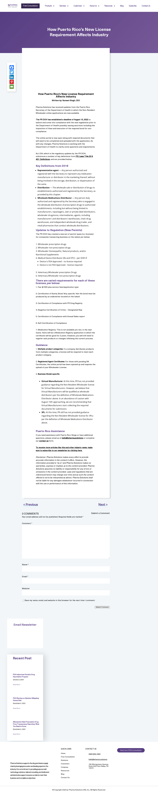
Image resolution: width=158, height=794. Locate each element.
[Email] (12, 86)
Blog (122, 6)
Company (64, 767)
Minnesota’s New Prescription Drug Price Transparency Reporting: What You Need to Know (26, 724)
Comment (27, 524)
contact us (44, 441)
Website (26, 589)
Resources (108, 6)
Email (25, 577)
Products (48, 6)
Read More (16, 684)
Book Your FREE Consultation (130, 750)
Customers (78, 6)
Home (63, 753)
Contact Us (146, 6)
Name (25, 565)
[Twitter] (12, 72)
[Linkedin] (12, 77)
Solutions (64, 760)
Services (62, 6)
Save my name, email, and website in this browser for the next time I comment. (60, 600)
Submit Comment (102, 607)
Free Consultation (30, 6)
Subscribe (132, 6)
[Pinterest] (12, 82)
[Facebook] (12, 67)
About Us (93, 6)
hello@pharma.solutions (72, 438)
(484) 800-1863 (94, 754)
